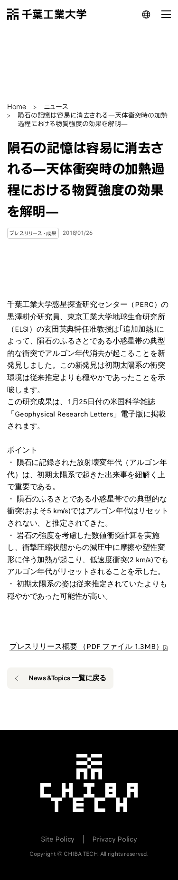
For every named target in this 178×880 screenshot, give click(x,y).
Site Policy (57, 839)
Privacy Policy (114, 839)
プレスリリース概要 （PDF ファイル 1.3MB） (86, 646)
